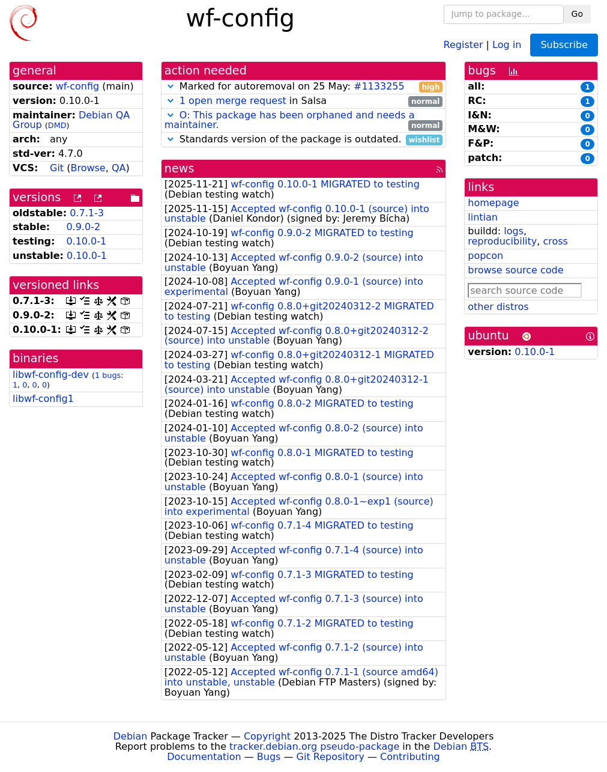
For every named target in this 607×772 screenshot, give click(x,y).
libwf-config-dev (51, 374)
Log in (506, 44)
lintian (483, 217)
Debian (130, 736)
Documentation (204, 756)
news (180, 168)
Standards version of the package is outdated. (304, 140)
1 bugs (108, 375)
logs (514, 231)
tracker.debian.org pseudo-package (314, 746)
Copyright (267, 736)
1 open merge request (233, 100)
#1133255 (379, 86)
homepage (493, 202)
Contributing (410, 756)
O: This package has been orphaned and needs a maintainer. (290, 120)
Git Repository (330, 756)
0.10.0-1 (86, 241)
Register (463, 44)
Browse (87, 168)
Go (577, 14)
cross (555, 241)
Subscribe (564, 44)
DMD (57, 125)
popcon (485, 255)
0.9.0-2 (83, 227)
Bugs (269, 756)
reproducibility (502, 241)
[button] (171, 86)
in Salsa (304, 101)
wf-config (78, 86)
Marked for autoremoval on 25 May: (304, 87)
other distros (498, 306)
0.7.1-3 (87, 213)
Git (57, 168)
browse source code (515, 270)
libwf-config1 (43, 398)
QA (119, 168)
